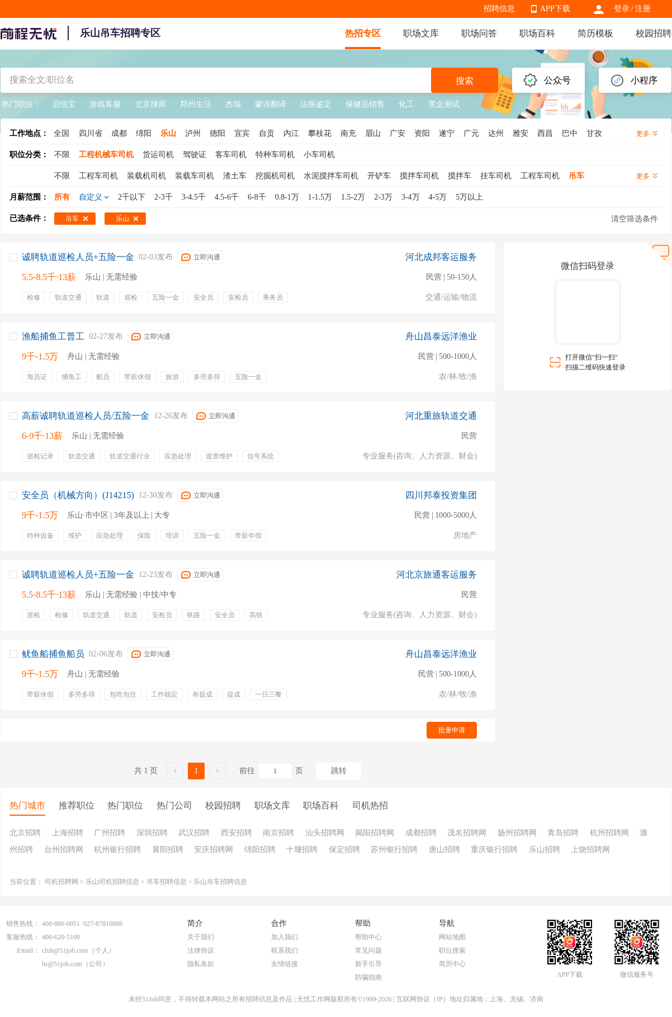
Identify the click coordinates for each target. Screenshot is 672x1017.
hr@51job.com (62, 964)
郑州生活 (195, 104)
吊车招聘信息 (166, 882)
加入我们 (284, 937)
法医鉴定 (316, 104)
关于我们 (200, 937)
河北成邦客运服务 (441, 257)
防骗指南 (368, 977)
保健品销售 (365, 104)
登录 (622, 8)
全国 (61, 133)
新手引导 (368, 964)
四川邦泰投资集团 (441, 495)
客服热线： (23, 937)
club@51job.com (65, 950)
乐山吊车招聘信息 (220, 882)
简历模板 (595, 33)
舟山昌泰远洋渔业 (441, 336)
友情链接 (284, 964)
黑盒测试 (444, 104)
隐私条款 (200, 964)
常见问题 (368, 950)
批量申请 (451, 730)
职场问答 (479, 33)
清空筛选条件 (634, 219)
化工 (406, 104)
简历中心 (452, 964)
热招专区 (363, 33)
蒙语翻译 (270, 104)
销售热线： (23, 924)
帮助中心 (368, 937)
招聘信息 (499, 8)
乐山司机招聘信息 (112, 882)
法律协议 (200, 950)
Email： (28, 950)
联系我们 (284, 950)
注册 (643, 8)
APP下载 (555, 8)
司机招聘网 (61, 882)
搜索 (465, 81)
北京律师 (150, 104)
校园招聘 (653, 33)
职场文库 (421, 33)
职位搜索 (452, 950)
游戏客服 (105, 104)
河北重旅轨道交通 (441, 415)
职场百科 (537, 33)
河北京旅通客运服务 (436, 574)
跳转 (339, 771)
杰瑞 (233, 104)
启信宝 (63, 104)
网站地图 (452, 937)
